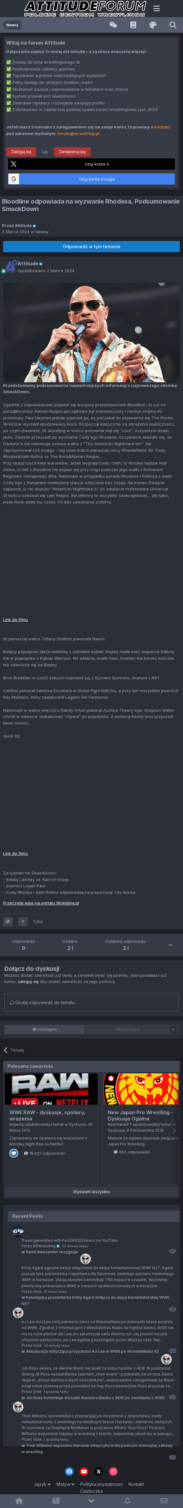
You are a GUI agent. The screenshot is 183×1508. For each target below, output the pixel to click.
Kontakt (136, 1484)
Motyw (65, 1484)
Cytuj (37, 921)
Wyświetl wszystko (91, 1191)
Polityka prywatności (101, 1484)
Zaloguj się (21, 151)
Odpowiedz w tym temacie (92, 246)
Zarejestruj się (72, 151)
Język (42, 1484)
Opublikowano (45, 270)
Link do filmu (15, 619)
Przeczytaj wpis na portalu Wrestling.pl (41, 902)
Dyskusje (77, 1124)
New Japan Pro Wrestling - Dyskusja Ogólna (140, 1115)
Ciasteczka (91, 1491)
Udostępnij (44, 1029)
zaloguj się (28, 981)
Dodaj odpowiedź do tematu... (43, 1002)
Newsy (41, 231)
